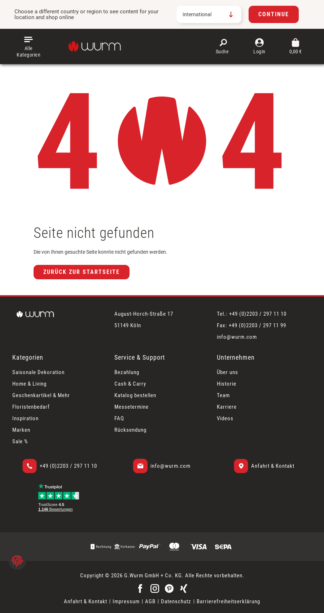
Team (223, 395)
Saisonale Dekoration (38, 372)
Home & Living (29, 384)
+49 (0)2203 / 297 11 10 (68, 466)
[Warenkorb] (295, 46)
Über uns (227, 372)
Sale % (20, 441)
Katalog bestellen (135, 395)
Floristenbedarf (31, 407)
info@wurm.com (170, 466)
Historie (226, 384)
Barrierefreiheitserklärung (228, 601)
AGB (150, 601)
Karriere (227, 407)
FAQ (119, 418)
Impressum (126, 601)
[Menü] (28, 46)
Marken (21, 430)
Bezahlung (126, 372)
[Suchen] (223, 46)
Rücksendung (130, 430)
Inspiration (25, 418)
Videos (225, 418)
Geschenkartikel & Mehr (41, 395)
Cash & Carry (130, 384)
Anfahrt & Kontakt (272, 466)
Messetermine (131, 407)
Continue (273, 14)
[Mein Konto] (259, 46)
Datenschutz (176, 601)
